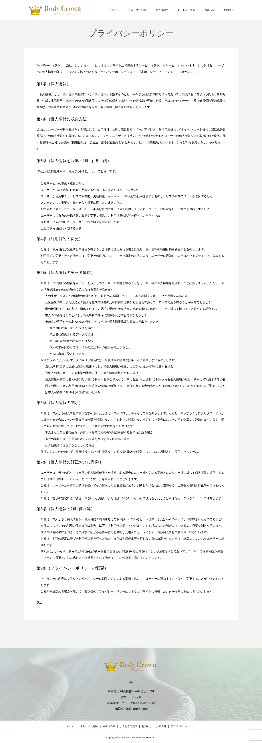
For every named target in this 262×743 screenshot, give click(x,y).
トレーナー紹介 (137, 9)
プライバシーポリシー (183, 726)
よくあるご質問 (186, 9)
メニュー (114, 9)
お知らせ (209, 9)
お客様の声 (162, 9)
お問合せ (229, 9)
